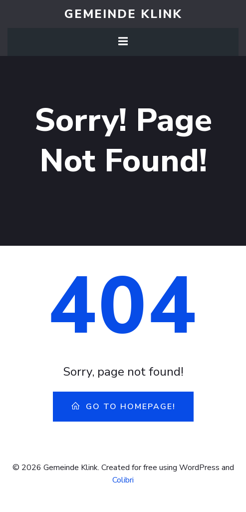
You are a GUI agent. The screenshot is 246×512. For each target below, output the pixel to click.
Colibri (123, 480)
